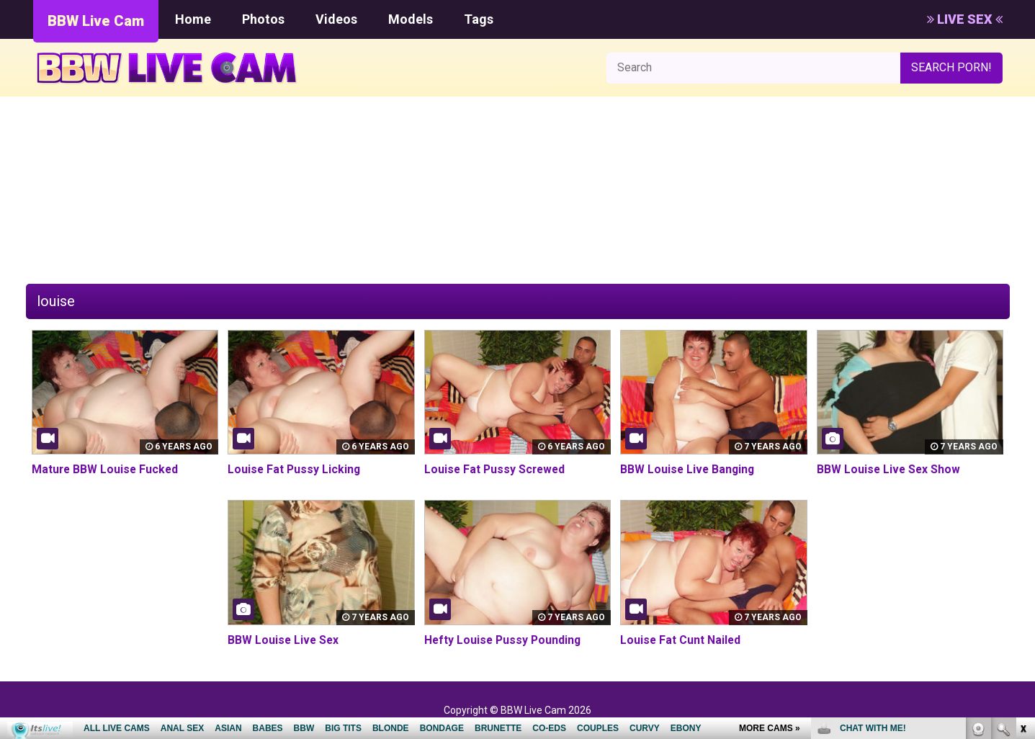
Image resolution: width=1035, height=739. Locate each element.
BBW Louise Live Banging (688, 469)
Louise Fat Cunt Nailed (681, 640)
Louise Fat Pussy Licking (295, 469)
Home (193, 19)
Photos (263, 19)
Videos (336, 19)
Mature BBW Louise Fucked (106, 469)
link (1022, 514)
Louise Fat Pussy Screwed (496, 469)
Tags (478, 19)
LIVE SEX (965, 19)
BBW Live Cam (96, 21)
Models (410, 19)
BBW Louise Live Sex (284, 640)
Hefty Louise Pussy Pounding (504, 640)
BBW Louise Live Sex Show (889, 469)
